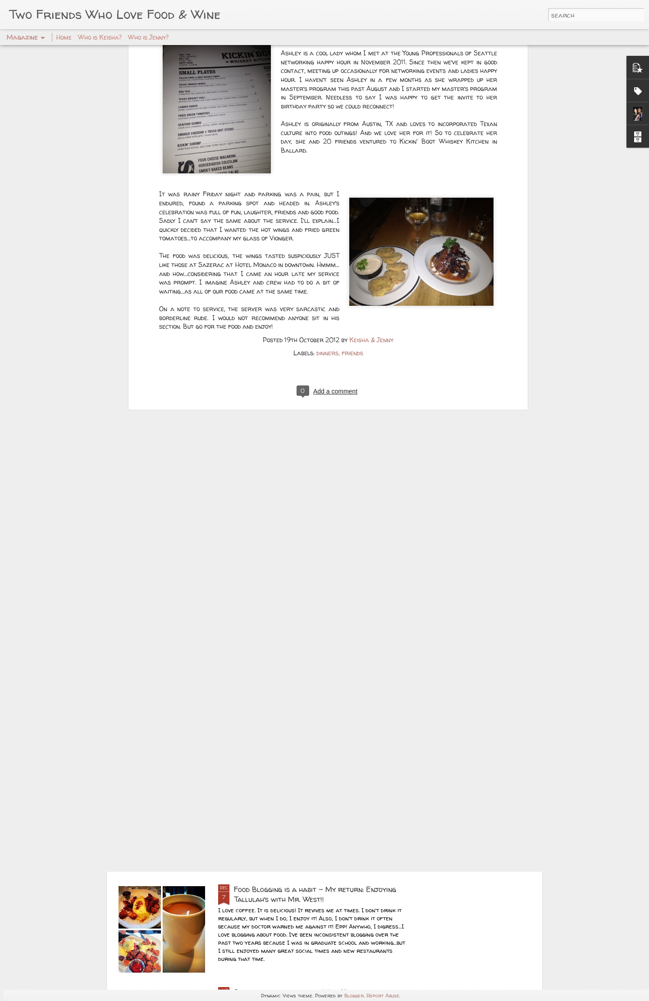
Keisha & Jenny (371, 208)
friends (352, 221)
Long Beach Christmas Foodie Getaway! (301, 684)
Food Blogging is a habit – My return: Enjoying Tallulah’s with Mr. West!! (315, 894)
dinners (327, 221)
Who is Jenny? (148, 37)
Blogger (354, 995)
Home (64, 37)
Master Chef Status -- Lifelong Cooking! (304, 787)
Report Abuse (382, 995)
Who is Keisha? (100, 37)
